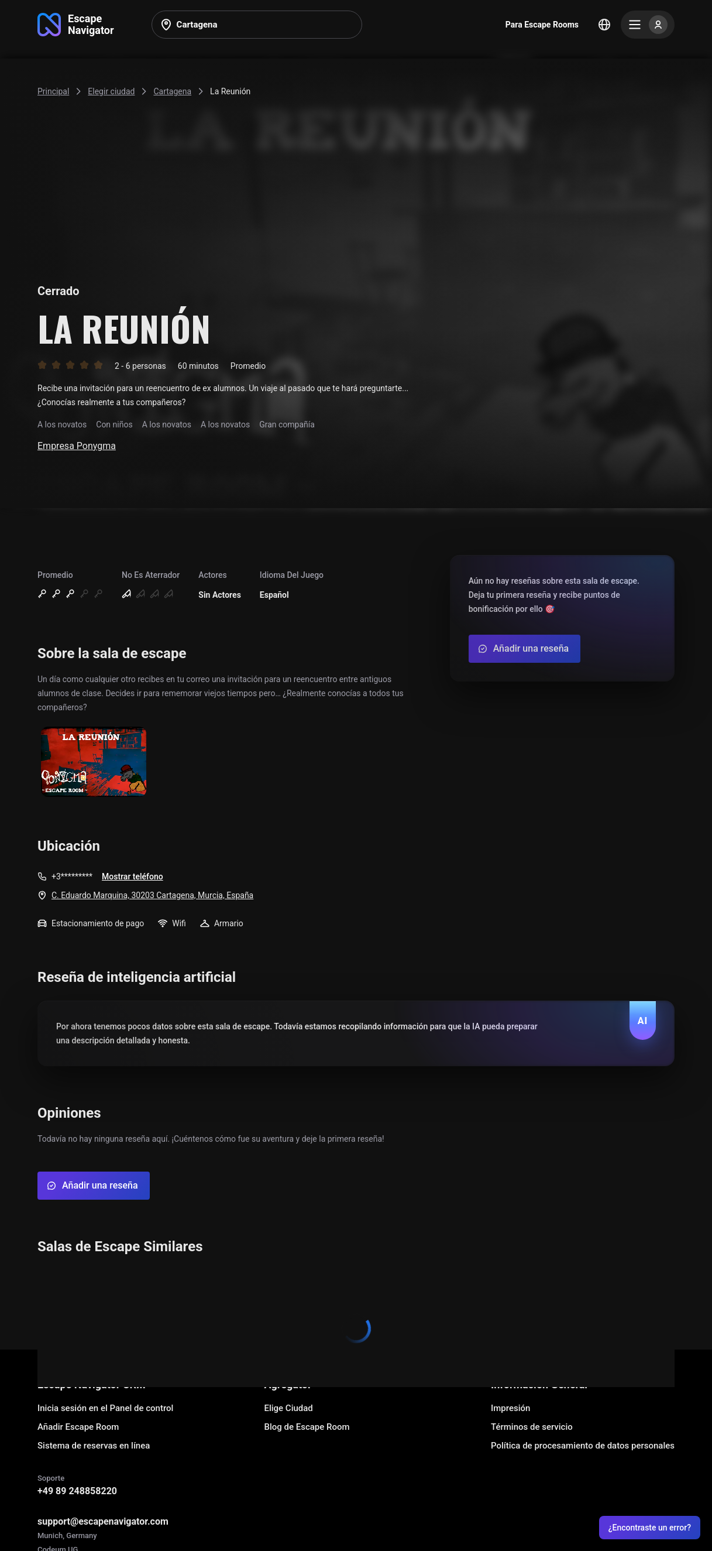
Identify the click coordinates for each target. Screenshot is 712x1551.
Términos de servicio (532, 1427)
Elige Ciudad (288, 1408)
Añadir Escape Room (78, 1427)
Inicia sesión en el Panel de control (105, 1408)
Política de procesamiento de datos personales (583, 1445)
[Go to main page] (75, 24)
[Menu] (648, 25)
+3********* (71, 876)
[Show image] (93, 762)
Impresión (510, 1408)
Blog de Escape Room (306, 1427)
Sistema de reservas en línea (93, 1445)
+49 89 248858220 (77, 1491)
